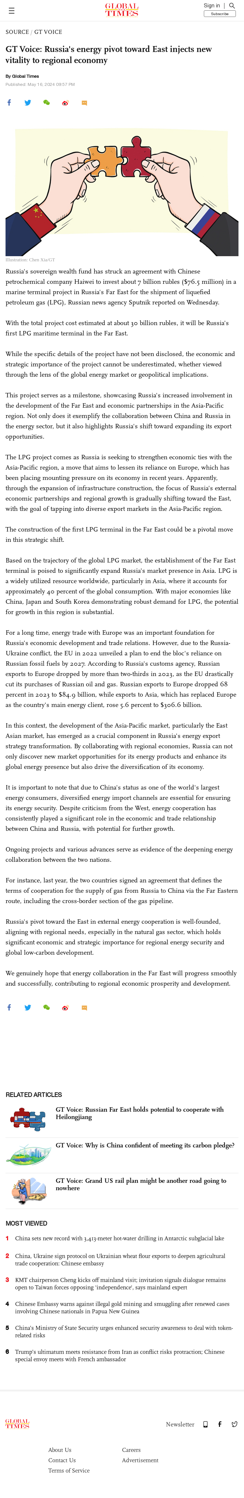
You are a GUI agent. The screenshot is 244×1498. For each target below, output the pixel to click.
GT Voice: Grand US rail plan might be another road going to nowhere (141, 1184)
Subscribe (220, 13)
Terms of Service (69, 1470)
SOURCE (17, 31)
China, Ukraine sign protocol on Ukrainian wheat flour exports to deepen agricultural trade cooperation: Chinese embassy (120, 1260)
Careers (131, 1449)
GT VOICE (48, 31)
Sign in (212, 5)
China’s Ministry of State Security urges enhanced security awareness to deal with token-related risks (124, 1331)
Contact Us (62, 1460)
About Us (60, 1449)
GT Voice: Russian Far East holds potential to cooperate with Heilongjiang (140, 1113)
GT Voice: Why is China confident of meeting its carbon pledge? (145, 1145)
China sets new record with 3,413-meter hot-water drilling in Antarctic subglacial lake (119, 1238)
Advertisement (140, 1460)
